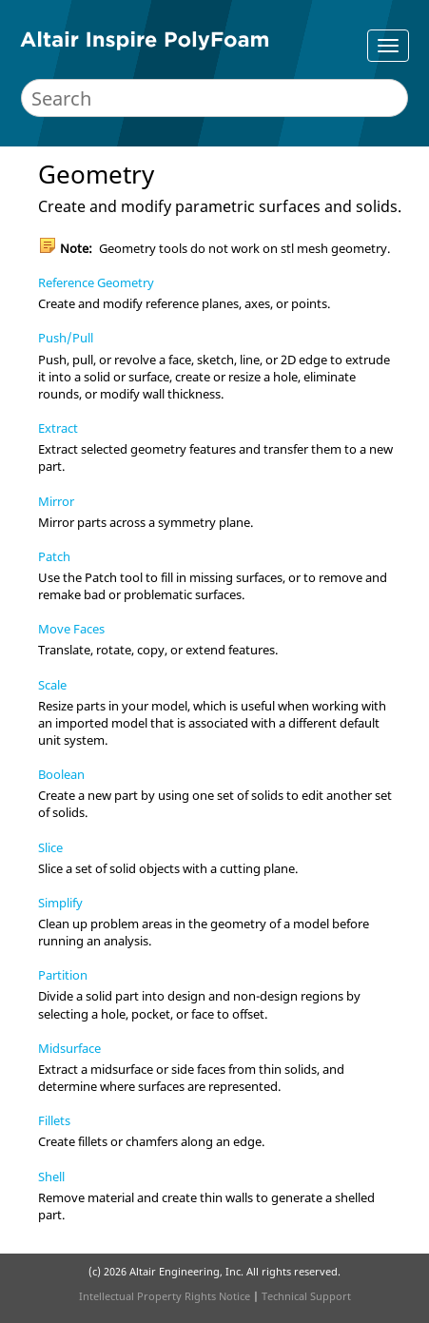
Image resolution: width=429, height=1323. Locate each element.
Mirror (56, 501)
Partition (63, 974)
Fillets (54, 1120)
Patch (54, 556)
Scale (52, 684)
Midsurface (69, 1048)
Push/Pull (65, 337)
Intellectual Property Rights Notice (164, 1296)
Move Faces (71, 628)
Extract (58, 428)
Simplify (60, 902)
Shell (51, 1176)
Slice (50, 847)
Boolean (61, 774)
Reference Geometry (96, 282)
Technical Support (306, 1296)
